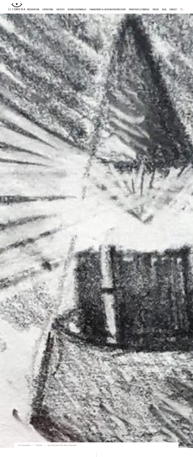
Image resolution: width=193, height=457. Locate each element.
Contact (173, 9)
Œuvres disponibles (77, 9)
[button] (181, 10)
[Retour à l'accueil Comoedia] (16, 6)
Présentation (33, 9)
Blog (164, 9)
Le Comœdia (24, 445)
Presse (156, 9)
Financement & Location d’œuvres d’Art (107, 9)
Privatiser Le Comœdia (139, 9)
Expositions (47, 9)
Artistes (60, 9)
